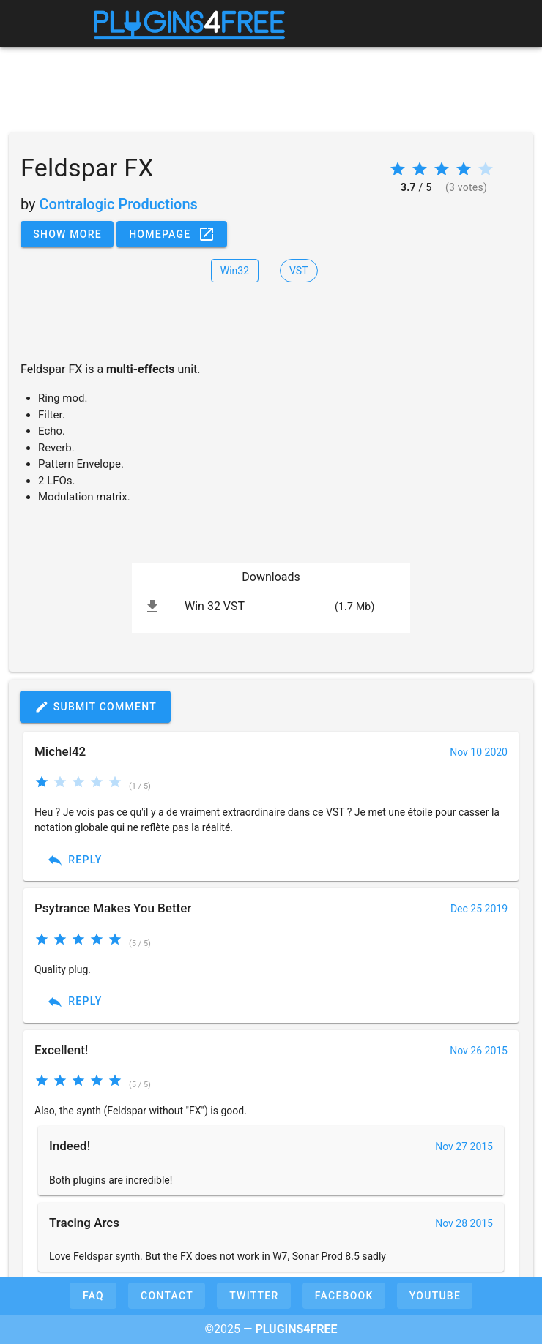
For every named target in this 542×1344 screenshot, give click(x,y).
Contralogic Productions (119, 204)
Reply (74, 859)
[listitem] (271, 606)
